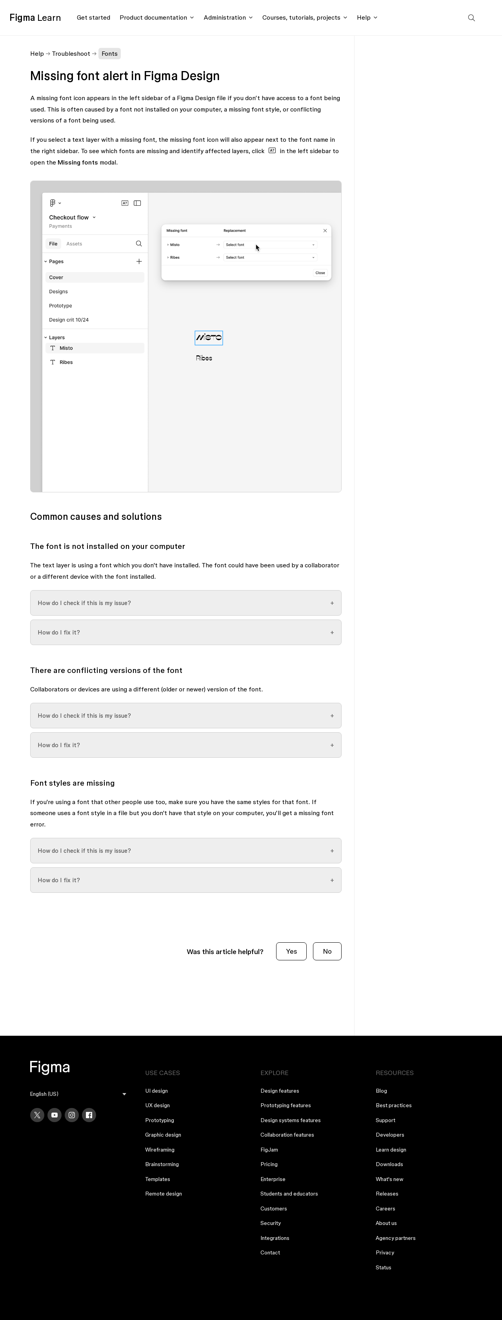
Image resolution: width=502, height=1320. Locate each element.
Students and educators (289, 1193)
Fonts (110, 53)
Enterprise (273, 1179)
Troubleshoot (71, 53)
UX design (157, 1105)
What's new (390, 1179)
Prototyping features (285, 1105)
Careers (385, 1208)
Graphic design (163, 1135)
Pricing (269, 1164)
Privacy (385, 1252)
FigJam (269, 1149)
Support (385, 1120)
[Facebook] (89, 1115)
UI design (156, 1091)
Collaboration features (287, 1135)
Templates (157, 1179)
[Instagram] (72, 1115)
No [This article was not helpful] (327, 951)
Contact (270, 1252)
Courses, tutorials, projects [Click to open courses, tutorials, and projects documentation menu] (301, 17)
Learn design (391, 1149)
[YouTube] (54, 1115)
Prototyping (159, 1120)
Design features (279, 1091)
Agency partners (396, 1238)
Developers (390, 1135)
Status (383, 1267)
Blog (381, 1091)
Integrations (274, 1238)
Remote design (163, 1193)
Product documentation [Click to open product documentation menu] (153, 17)
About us (386, 1223)
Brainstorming (162, 1164)
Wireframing (160, 1149)
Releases (387, 1193)
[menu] (78, 1094)
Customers (273, 1208)
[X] (37, 1115)
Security (270, 1223)
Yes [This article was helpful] (291, 951)
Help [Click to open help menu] (364, 17)
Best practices (394, 1105)
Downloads (389, 1164)
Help (37, 53)
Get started (93, 17)
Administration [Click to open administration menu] (225, 17)
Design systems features (290, 1120)
